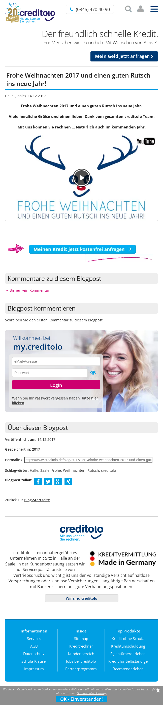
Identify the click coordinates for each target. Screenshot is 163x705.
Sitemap (81, 638)
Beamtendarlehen (128, 668)
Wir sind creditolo (81, 598)
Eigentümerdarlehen (128, 653)
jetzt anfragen (124, 56)
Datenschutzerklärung (91, 693)
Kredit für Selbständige (128, 661)
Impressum (34, 668)
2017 (36, 449)
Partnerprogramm (81, 668)
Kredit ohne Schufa (128, 638)
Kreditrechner (81, 646)
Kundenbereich (81, 653)
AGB (34, 646)
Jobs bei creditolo (81, 661)
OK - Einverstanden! (81, 699)
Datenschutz (34, 653)
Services (34, 638)
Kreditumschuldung (128, 646)
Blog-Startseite (37, 499)
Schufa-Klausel (34, 661)
